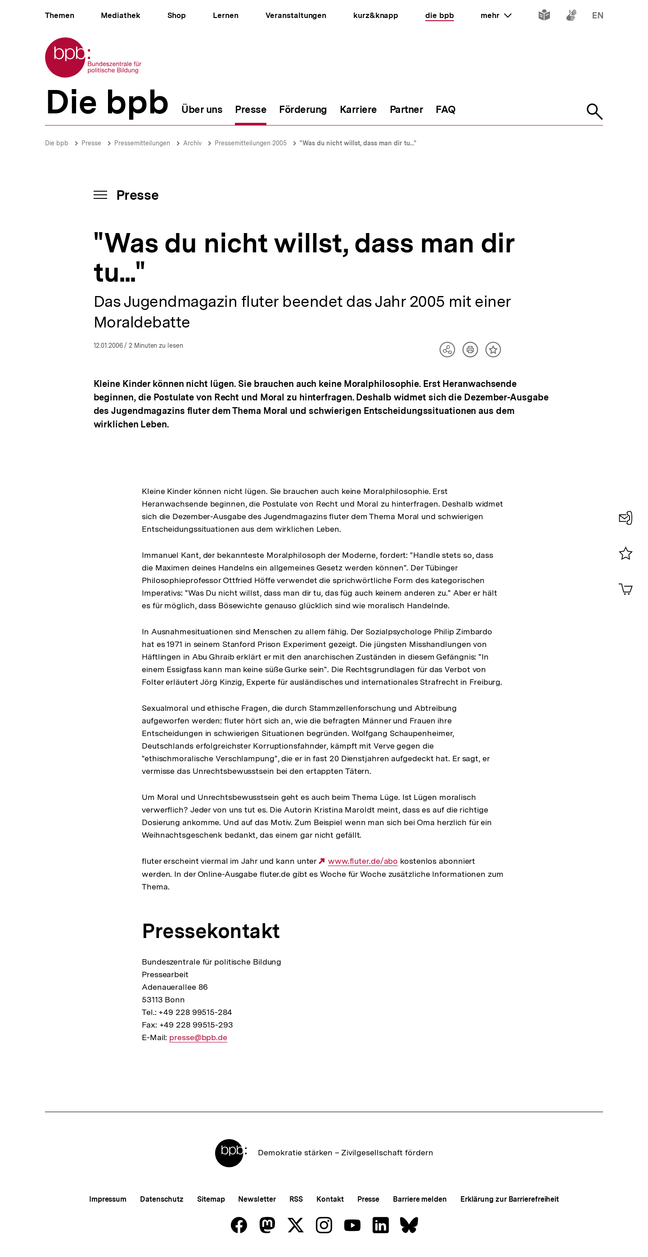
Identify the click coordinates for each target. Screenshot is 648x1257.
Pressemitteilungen (142, 143)
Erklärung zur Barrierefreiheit (509, 1199)
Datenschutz (162, 1199)
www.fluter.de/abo (363, 861)
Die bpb (56, 143)
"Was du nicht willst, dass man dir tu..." (358, 143)
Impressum (107, 1199)
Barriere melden (420, 1199)
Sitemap (211, 1199)
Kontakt (329, 1199)
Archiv (192, 143)
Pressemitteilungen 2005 (251, 143)
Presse (91, 143)
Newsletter (256, 1199)
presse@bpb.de (198, 1037)
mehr (496, 15)
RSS (296, 1199)
